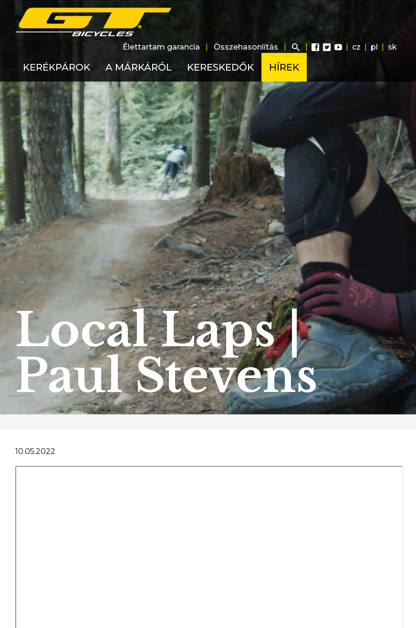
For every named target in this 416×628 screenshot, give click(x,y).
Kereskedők (220, 67)
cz (356, 46)
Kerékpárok (56, 67)
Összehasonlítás (246, 46)
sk (392, 46)
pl (374, 46)
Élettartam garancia (161, 46)
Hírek (284, 67)
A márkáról (138, 67)
